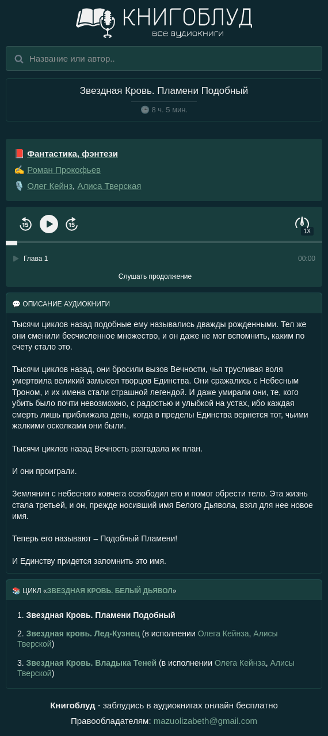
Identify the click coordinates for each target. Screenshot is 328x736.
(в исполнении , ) (147, 638)
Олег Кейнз (50, 186)
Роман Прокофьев (64, 169)
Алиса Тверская (109, 186)
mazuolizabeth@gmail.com (205, 721)
